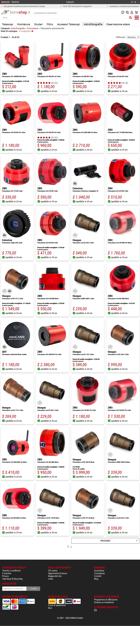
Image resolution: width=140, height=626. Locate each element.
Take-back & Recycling (12, 578)
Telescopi (7, 24)
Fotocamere (33, 28)
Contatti (97, 576)
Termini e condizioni (11, 570)
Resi (50, 608)
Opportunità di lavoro (57, 573)
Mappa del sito (55, 576)
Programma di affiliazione (105, 599)
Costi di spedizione (57, 605)
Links (50, 578)
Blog (96, 578)
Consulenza (99, 573)
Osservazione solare (118, 24)
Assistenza (99, 570)
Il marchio (6, 573)
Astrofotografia (93, 24)
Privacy (5, 576)
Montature (23, 24)
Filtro (50, 24)
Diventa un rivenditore (104, 602)
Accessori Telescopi (68, 24)
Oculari (38, 24)
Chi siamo (52, 570)
